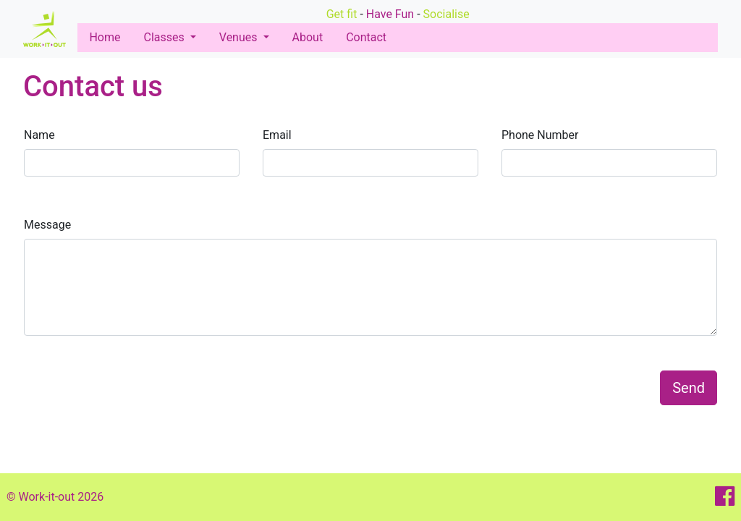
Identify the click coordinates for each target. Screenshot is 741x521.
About (307, 37)
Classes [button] (165, 37)
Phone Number (539, 135)
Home (107, 37)
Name (39, 135)
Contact (366, 37)
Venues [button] (240, 37)
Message (47, 225)
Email (277, 135)
